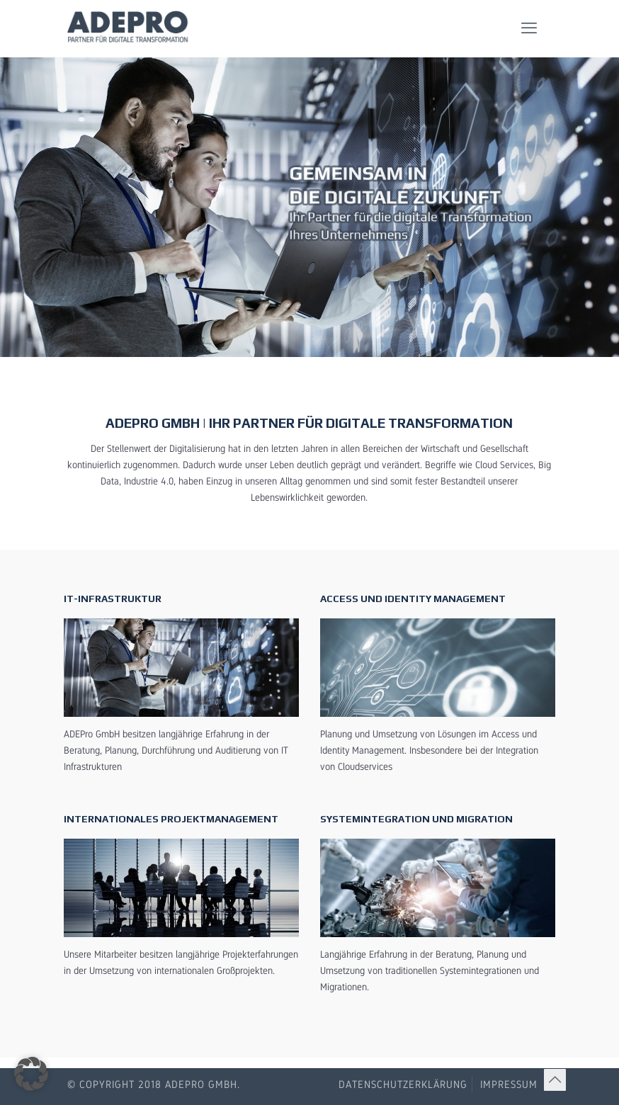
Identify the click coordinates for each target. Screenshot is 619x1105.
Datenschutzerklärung (403, 1084)
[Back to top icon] (555, 1080)
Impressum (509, 1084)
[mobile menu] (529, 28)
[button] (31, 1074)
